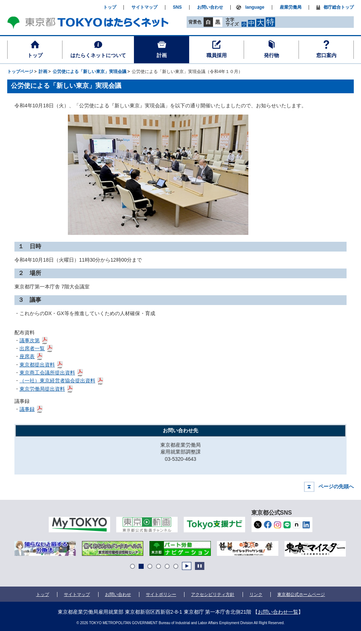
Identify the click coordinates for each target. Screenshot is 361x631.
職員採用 (216, 55)
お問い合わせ (210, 7)
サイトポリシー (161, 594)
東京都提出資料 (37, 364)
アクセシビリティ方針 (212, 594)
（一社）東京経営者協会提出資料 (57, 380)
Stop (199, 566)
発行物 (271, 55)
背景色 (194, 22)
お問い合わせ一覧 (278, 612)
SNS (177, 7)
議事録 (27, 408)
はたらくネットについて (98, 55)
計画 (162, 55)
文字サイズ (232, 21)
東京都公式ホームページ (301, 594)
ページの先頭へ (336, 486)
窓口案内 (326, 55)
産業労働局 (290, 7)
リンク (255, 594)
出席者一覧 (32, 347)
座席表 (27, 355)
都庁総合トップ (338, 7)
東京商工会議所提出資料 (47, 372)
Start (186, 566)
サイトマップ (144, 7)
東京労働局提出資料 (42, 388)
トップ (35, 55)
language (254, 7)
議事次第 (29, 339)
